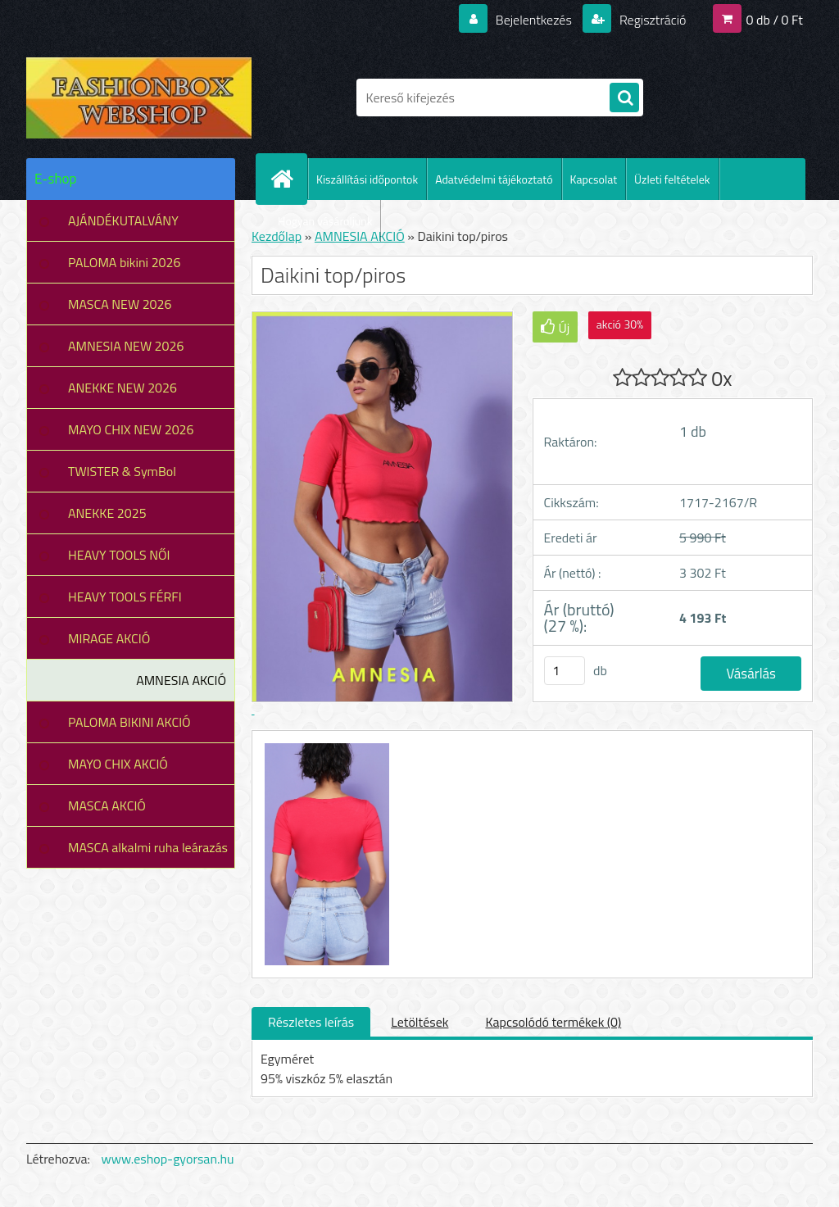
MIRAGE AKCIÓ (109, 638)
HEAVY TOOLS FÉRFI (125, 596)
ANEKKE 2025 (107, 513)
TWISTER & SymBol (122, 471)
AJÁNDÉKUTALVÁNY (123, 220)
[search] (624, 98)
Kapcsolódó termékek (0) (553, 1022)
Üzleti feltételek (672, 179)
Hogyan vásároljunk (325, 220)
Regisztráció (651, 19)
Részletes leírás (311, 1022)
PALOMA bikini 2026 (124, 262)
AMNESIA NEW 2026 (126, 346)
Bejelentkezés (533, 19)
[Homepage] (288, 178)
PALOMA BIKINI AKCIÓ (129, 722)
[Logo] (139, 97)
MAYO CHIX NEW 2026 (131, 429)
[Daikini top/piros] (325, 746)
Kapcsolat (594, 179)
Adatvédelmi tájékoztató (493, 179)
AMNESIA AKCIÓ (181, 680)
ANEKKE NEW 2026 (122, 387)
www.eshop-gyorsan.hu (168, 1158)
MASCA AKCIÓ (107, 805)
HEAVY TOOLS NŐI (119, 555)
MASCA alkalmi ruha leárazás (148, 847)
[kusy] (564, 670)
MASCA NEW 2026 (120, 304)
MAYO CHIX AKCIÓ (118, 764)
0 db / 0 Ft (774, 19)
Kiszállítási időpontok (367, 179)
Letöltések (419, 1022)
